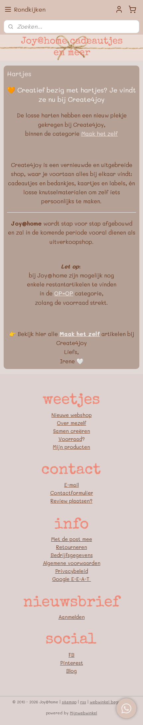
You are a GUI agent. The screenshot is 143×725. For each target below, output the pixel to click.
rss (83, 701)
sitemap (69, 701)
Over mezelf (71, 423)
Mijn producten (71, 447)
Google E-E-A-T (71, 579)
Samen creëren (71, 431)
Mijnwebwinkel (83, 712)
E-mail (71, 484)
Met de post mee (71, 539)
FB (71, 654)
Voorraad (70, 439)
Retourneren (71, 547)
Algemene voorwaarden (71, 563)
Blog (71, 670)
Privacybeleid (71, 571)
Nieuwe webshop (72, 415)
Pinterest (71, 662)
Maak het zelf (99, 133)
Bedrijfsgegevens (72, 555)
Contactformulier (71, 492)
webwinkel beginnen (109, 701)
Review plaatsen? (71, 500)
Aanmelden (72, 617)
